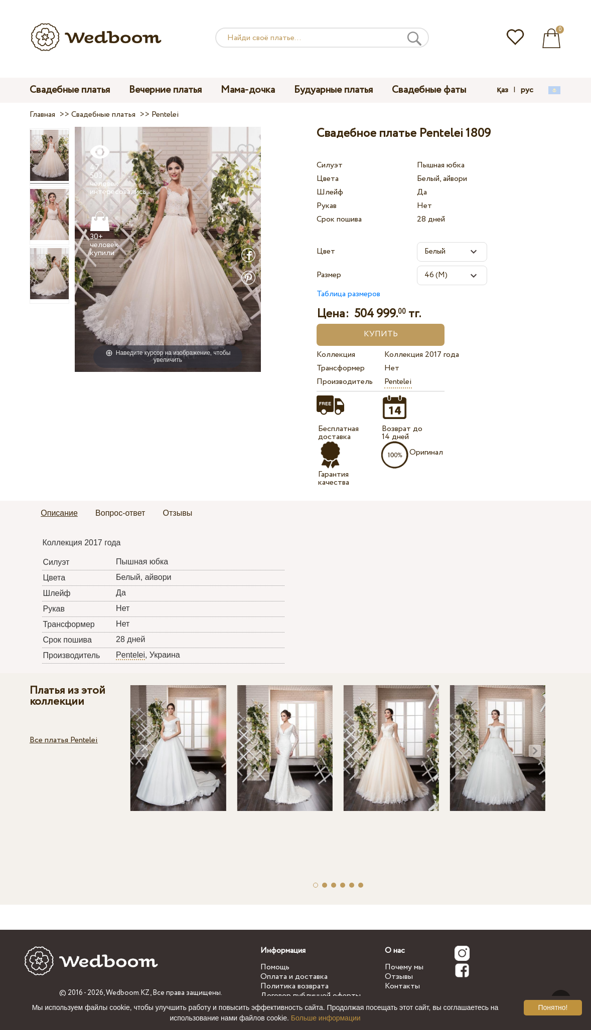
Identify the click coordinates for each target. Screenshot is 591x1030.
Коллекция (336, 354)
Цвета (328, 178)
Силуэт (330, 165)
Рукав (327, 206)
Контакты (402, 986)
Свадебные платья (70, 90)
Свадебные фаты (429, 90)
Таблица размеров (348, 294)
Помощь (274, 967)
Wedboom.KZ (128, 993)
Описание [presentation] (59, 513)
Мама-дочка (248, 90)
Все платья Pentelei (64, 740)
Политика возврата (294, 986)
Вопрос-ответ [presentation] (120, 513)
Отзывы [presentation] (178, 513)
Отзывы (399, 976)
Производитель (345, 381)
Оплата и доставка (294, 976)
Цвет (326, 251)
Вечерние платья (165, 90)
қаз (502, 90)
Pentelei (398, 381)
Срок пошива (339, 219)
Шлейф (330, 192)
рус (527, 90)
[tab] (59, 513)
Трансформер (341, 368)
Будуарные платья (333, 90)
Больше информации (326, 1018)
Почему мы (404, 967)
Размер (329, 275)
